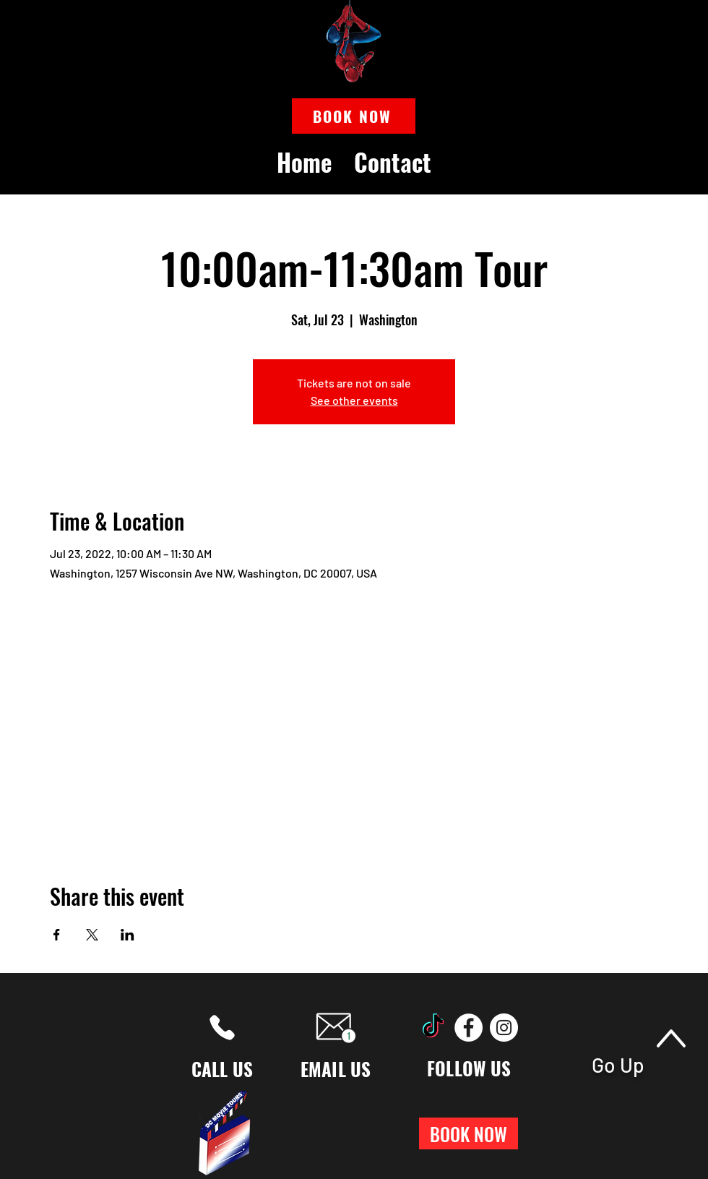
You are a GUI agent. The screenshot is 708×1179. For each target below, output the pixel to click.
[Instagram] (504, 1027)
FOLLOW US (469, 1068)
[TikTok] (433, 1027)
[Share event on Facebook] (57, 934)
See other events (354, 400)
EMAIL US (336, 1068)
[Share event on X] (92, 934)
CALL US (222, 1068)
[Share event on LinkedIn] (127, 934)
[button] (353, 116)
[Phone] (222, 1027)
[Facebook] (468, 1027)
